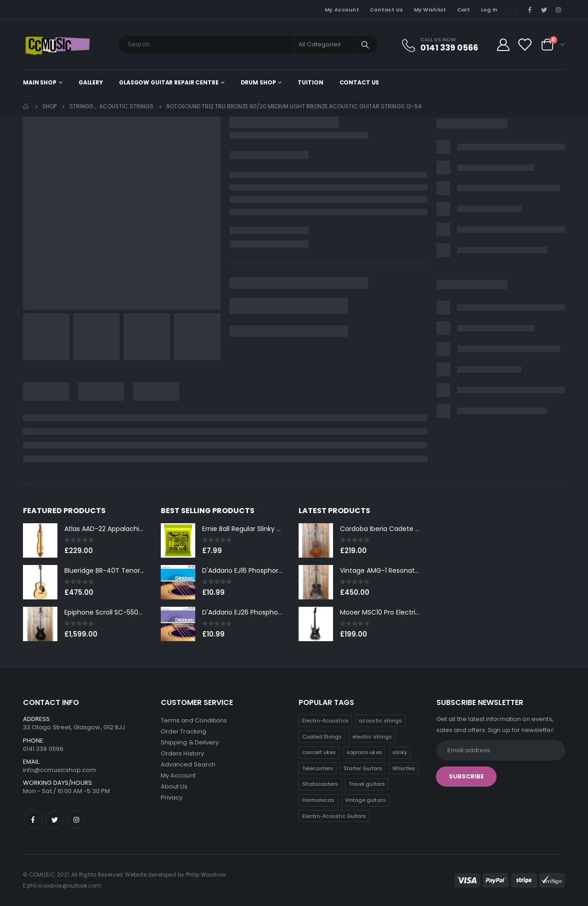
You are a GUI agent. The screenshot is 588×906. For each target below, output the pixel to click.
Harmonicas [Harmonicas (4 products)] (318, 800)
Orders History (182, 753)
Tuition (310, 82)
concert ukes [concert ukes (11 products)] (319, 752)
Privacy (171, 797)
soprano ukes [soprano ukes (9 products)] (364, 752)
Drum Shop (258, 82)
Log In (489, 9)
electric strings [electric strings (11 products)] (372, 736)
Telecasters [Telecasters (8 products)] (318, 768)
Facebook (33, 820)
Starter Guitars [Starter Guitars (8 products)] (363, 768)
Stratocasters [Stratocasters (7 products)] (320, 784)
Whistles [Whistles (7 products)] (403, 768)
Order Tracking (183, 731)
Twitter (54, 820)
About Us (174, 786)
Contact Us (386, 9)
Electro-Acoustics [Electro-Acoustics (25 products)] (325, 720)
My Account (342, 9)
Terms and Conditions (194, 720)
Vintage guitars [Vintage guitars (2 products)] (365, 800)
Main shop (40, 82)
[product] (40, 540)
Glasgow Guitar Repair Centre (169, 82)
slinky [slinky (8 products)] (399, 752)
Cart (463, 9)
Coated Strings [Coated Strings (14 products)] (322, 736)
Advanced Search (188, 764)
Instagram (76, 820)
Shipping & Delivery (190, 742)
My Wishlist (430, 9)
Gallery (91, 82)
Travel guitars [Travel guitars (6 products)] (367, 784)
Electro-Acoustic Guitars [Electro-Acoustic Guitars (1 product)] (334, 816)
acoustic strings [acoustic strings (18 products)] (380, 720)
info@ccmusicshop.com (59, 770)
